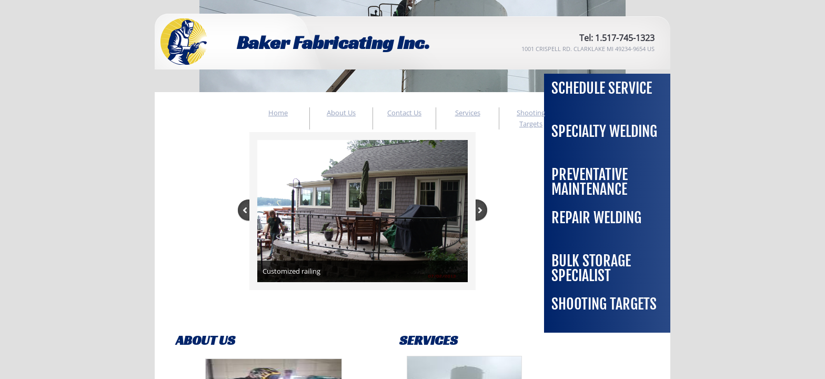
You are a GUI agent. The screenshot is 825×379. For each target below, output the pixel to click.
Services (467, 112)
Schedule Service (601, 88)
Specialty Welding (604, 131)
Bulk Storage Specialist (591, 268)
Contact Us (404, 112)
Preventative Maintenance (589, 181)
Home (278, 112)
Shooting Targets (604, 304)
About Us (341, 112)
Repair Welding (596, 217)
